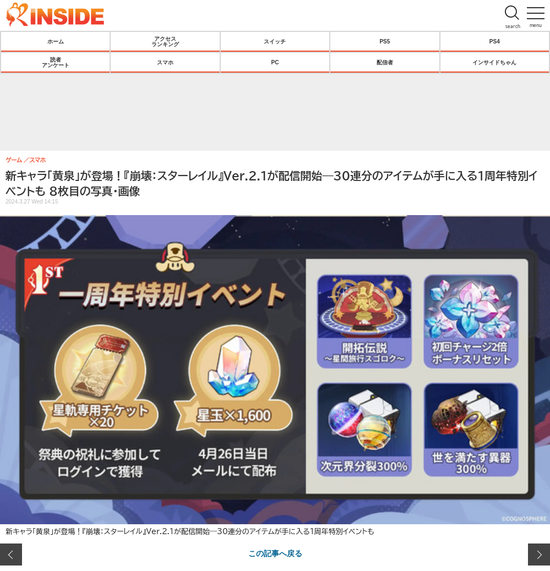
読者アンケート (55, 62)
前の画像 (11, 554)
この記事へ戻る (275, 553)
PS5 (384, 41)
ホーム (55, 41)
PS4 (494, 41)
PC (275, 62)
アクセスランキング (165, 41)
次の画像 (539, 554)
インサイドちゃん (494, 62)
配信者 (385, 62)
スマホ (165, 62)
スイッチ (275, 41)
